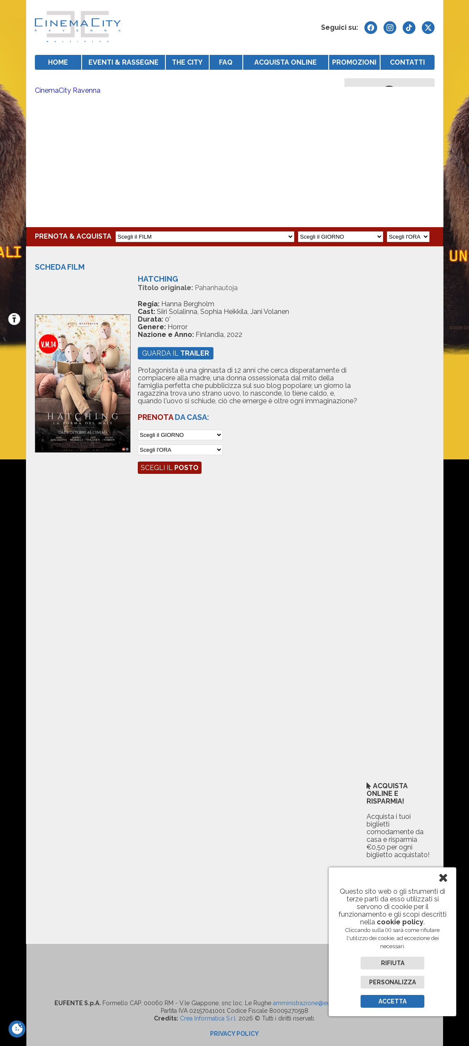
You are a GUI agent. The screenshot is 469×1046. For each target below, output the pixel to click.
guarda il (175, 353)
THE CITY (187, 62)
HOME (58, 62)
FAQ (226, 62)
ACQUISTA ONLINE (285, 62)
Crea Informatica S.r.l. (208, 1018)
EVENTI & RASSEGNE (123, 62)
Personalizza (392, 982)
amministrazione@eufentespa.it (315, 1003)
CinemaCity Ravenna (67, 90)
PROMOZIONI (354, 62)
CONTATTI (407, 62)
